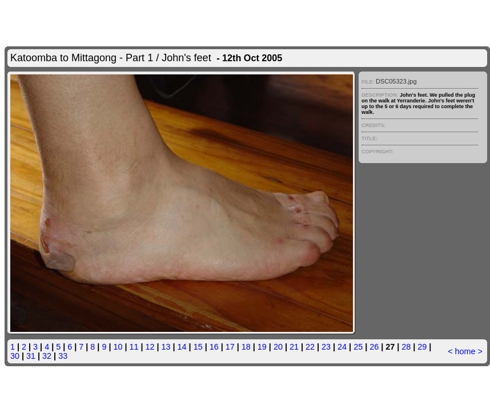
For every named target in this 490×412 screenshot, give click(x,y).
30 (14, 355)
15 (198, 346)
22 (310, 346)
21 (294, 346)
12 (150, 346)
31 (30, 355)
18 (246, 346)
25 (358, 346)
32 (46, 355)
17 (230, 346)
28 (406, 346)
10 (117, 346)
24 (342, 346)
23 (326, 346)
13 (166, 346)
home (465, 351)
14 (182, 346)
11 (133, 346)
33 (62, 355)
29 (422, 346)
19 (262, 346)
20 (278, 346)
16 (214, 346)
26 (374, 346)
